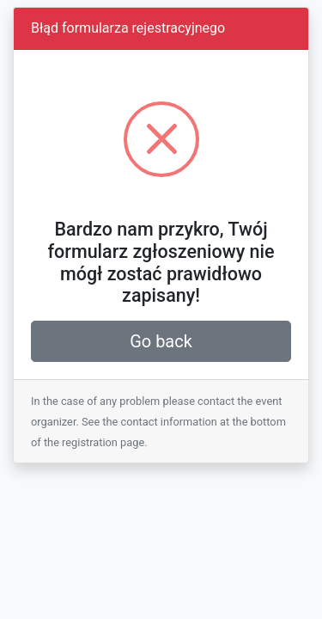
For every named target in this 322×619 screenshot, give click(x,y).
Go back (161, 341)
